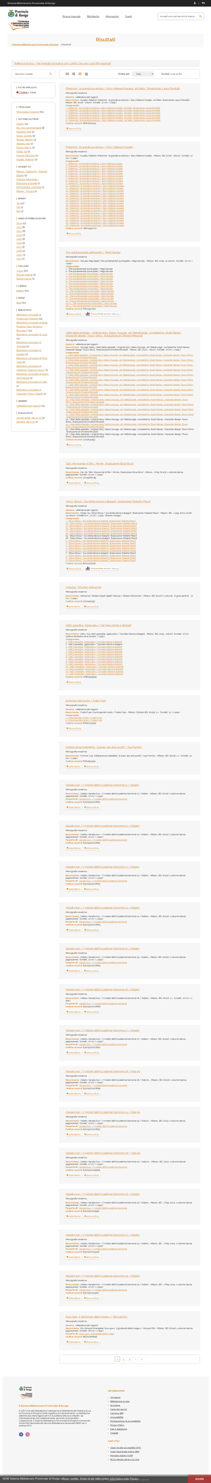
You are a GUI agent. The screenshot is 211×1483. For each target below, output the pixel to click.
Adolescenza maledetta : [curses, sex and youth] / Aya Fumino (104, 747)
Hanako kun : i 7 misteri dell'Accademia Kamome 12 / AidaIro (102, 825)
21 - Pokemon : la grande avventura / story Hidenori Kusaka (95, 213)
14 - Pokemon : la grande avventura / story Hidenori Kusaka (95, 195)
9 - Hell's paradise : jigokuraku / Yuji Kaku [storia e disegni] (94, 664)
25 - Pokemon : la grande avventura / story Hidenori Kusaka (95, 223)
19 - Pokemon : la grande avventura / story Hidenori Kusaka (95, 208)
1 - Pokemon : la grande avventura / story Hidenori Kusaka (94, 163)
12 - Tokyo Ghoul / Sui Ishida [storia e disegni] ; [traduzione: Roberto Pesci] (101, 528)
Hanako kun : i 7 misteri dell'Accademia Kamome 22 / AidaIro (103, 1194)
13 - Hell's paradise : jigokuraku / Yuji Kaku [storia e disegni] (94, 674)
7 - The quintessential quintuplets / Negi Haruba (89, 283)
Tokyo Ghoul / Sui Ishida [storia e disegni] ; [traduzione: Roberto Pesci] (108, 501)
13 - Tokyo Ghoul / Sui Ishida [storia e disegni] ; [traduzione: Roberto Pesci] (101, 531)
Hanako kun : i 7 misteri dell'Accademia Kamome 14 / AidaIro (102, 907)
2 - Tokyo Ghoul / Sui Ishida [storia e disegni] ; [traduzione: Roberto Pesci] (101, 540)
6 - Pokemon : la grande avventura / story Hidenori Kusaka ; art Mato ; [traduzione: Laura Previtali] (113, 120)
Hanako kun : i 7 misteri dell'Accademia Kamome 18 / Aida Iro (103, 1071)
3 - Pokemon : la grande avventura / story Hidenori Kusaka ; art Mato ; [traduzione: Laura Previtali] (113, 113)
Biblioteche (93, 16)
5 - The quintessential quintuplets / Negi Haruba (89, 278)
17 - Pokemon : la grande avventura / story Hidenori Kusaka (95, 203)
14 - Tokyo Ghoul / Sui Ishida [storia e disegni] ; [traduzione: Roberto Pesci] (101, 533)
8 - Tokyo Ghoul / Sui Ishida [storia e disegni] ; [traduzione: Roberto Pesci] (101, 558)
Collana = (22, 92)
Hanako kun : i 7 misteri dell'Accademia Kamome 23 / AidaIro (103, 1234)
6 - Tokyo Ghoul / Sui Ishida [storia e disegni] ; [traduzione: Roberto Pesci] (101, 550)
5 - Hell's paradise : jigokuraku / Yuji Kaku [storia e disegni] (94, 654)
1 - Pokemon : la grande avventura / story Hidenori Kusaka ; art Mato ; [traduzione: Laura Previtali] (113, 108)
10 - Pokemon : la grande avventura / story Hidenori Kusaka (95, 186)
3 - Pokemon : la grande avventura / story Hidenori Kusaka (94, 168)
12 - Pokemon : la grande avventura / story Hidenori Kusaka (95, 191)
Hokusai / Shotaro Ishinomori (83, 587)
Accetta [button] (199, 1478)
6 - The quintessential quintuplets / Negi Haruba (89, 281)
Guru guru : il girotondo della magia (96, 1333)
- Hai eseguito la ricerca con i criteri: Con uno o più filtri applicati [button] (62, 63)
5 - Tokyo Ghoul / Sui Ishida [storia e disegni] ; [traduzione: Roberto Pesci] (101, 548)
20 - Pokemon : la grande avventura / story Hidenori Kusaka (95, 210)
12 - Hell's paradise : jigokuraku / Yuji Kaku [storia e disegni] (94, 671)
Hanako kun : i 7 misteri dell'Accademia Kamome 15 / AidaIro (102, 948)
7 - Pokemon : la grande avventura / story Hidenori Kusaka (94, 178)
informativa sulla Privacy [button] (124, 1478)
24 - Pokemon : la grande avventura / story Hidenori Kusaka (95, 220)
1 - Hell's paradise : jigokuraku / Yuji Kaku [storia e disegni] (94, 642)
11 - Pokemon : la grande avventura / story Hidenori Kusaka (94, 188)
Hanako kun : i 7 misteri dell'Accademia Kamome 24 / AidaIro (103, 1275)
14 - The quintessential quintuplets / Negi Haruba (90, 301)
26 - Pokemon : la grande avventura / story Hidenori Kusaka (95, 225)
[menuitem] (71, 16)
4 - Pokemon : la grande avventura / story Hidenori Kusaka (94, 171)
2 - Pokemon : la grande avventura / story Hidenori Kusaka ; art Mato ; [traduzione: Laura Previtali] (113, 110)
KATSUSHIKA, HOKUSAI (28, 187)
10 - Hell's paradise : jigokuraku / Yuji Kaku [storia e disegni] (94, 666)
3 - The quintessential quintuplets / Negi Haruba (89, 274)
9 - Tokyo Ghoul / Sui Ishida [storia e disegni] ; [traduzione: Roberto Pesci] (101, 560)
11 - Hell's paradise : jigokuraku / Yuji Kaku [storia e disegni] (94, 669)
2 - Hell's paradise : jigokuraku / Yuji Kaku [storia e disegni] (94, 646)
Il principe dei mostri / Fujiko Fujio (86, 700)
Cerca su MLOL (74, 128)
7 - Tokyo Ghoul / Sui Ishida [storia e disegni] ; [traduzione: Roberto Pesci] (101, 555)
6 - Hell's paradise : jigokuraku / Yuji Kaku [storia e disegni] (94, 656)
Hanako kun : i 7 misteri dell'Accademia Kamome (103, 799)
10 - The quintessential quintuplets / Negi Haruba (90, 291)
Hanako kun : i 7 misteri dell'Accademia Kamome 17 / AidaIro (102, 1030)
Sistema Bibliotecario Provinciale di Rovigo (36, 44)
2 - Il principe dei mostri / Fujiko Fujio (84, 720)
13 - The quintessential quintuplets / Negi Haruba (90, 298)
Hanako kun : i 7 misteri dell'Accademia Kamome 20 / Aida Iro (103, 1153)
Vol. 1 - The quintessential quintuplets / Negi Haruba (91, 306)
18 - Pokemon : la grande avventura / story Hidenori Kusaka (95, 205)
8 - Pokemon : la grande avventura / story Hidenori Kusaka (94, 181)
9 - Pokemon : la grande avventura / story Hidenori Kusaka (94, 183)
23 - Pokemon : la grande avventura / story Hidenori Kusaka (95, 218)
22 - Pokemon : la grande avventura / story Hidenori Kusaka (95, 215)
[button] (74, 482)
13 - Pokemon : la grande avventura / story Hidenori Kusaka (95, 193)
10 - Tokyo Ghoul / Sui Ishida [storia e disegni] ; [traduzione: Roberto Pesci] (101, 523)
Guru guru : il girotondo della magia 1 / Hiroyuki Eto (96, 1316)
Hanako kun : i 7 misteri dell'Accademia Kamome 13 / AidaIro (102, 866)
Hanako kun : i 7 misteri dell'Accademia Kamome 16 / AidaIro (102, 989)
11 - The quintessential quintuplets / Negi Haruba (90, 293)
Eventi (128, 16)
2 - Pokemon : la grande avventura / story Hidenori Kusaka (94, 166)
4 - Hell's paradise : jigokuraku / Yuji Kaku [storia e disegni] (94, 651)
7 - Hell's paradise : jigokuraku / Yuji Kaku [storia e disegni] (94, 659)
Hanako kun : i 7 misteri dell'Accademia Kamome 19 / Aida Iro (103, 1112)
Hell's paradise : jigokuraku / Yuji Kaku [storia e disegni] (98, 625)
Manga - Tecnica (25, 191)
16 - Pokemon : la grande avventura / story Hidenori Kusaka (95, 200)
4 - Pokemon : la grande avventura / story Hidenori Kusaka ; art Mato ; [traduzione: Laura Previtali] (113, 115)
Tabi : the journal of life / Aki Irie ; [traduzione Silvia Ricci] (99, 463)
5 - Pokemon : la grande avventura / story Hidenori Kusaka (94, 173)
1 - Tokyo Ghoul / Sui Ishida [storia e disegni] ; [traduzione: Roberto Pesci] (101, 521)
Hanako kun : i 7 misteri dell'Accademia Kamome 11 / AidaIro (102, 785)
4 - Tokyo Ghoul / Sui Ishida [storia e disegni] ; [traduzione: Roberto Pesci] (101, 545)
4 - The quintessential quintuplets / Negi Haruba (89, 276)
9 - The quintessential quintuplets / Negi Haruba (89, 288)
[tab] (105, 63)
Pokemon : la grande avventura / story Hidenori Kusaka (99, 147)
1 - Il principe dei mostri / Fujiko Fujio (84, 717)
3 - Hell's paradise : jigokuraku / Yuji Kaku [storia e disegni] (94, 649)
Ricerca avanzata (71, 16)
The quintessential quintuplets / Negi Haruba (93, 252)
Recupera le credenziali (203, 3)
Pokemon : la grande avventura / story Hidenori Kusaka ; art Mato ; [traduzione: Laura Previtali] (123, 88)
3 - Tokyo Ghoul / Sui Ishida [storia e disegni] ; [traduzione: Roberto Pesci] (101, 543)
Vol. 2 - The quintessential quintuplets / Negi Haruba (91, 303)
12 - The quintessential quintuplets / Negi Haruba (90, 296)
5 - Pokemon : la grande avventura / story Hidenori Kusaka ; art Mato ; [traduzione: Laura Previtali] (113, 118)
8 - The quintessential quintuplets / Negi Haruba (89, 286)
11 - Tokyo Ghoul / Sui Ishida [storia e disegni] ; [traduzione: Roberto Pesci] (101, 526)
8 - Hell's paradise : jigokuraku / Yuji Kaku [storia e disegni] (94, 661)
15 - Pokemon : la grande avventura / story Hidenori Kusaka (95, 198)
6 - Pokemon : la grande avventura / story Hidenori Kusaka (94, 176)
